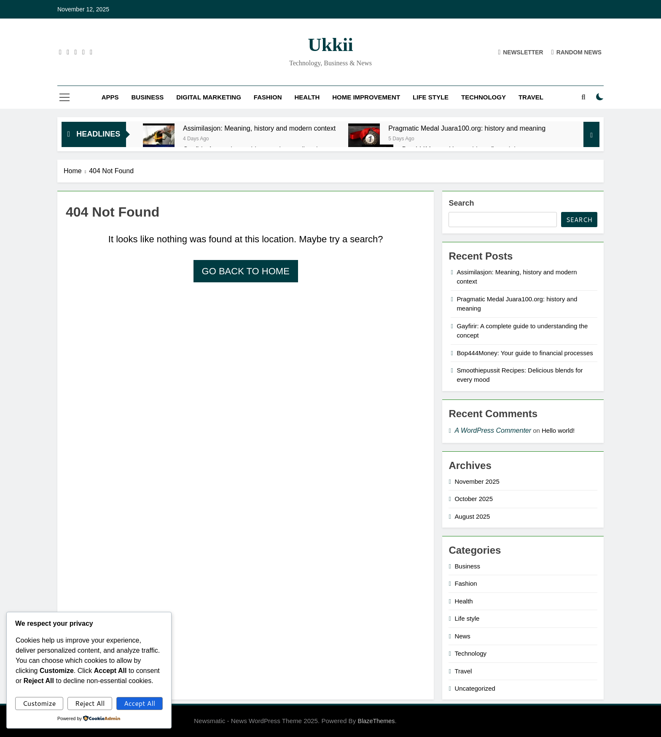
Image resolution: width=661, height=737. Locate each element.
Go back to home (246, 271)
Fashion (268, 97)
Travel (531, 97)
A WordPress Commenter (492, 430)
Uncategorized (474, 688)
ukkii (330, 44)
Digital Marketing (208, 97)
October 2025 (473, 498)
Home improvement (366, 97)
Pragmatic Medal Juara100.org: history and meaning (466, 128)
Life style (431, 97)
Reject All (90, 703)
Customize (39, 703)
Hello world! (558, 430)
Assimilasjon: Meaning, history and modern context (259, 128)
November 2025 (476, 481)
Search (461, 203)
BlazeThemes (376, 721)
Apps (110, 97)
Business (148, 97)
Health (307, 97)
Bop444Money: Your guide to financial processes (525, 352)
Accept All (139, 703)
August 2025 (472, 516)
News (462, 636)
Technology (483, 97)
